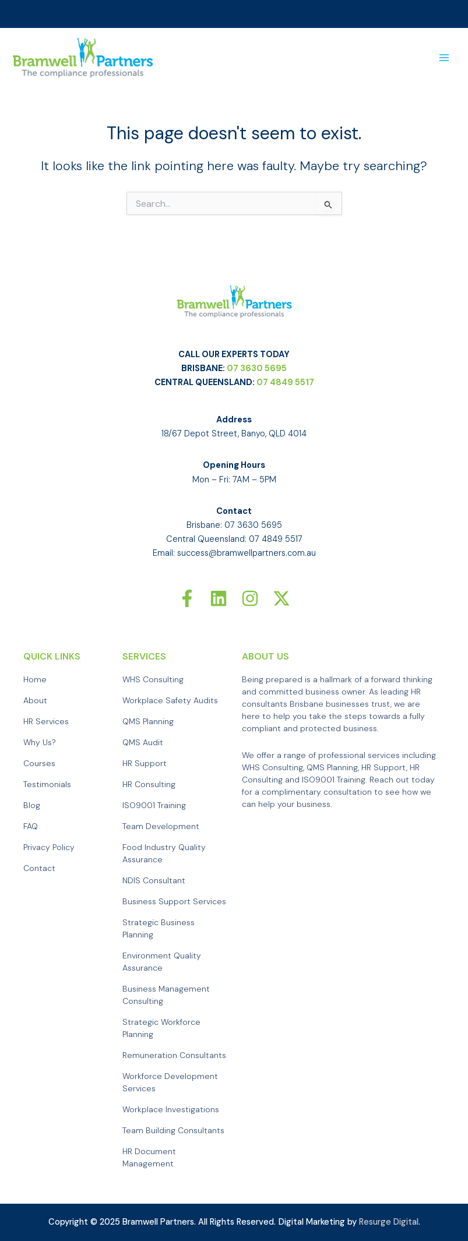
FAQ (30, 827)
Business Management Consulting (166, 995)
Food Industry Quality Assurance (164, 853)
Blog (31, 806)
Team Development (160, 827)
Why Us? (39, 743)
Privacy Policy (49, 847)
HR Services (46, 722)
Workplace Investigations (170, 1110)
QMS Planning (148, 722)
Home (35, 680)
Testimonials (47, 785)
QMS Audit (142, 743)
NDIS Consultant (153, 881)
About (35, 701)
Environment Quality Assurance (161, 962)
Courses (39, 764)
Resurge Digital (388, 1222)
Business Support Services (174, 902)
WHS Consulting (153, 680)
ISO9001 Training (154, 806)
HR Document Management (149, 1158)
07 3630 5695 (257, 369)
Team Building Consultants (173, 1131)
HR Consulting (148, 785)
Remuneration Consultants (174, 1055)
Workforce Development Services (170, 1082)
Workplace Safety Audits (170, 701)
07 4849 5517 (285, 383)
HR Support (144, 764)
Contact (39, 868)
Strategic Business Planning (158, 929)
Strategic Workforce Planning (161, 1028)
